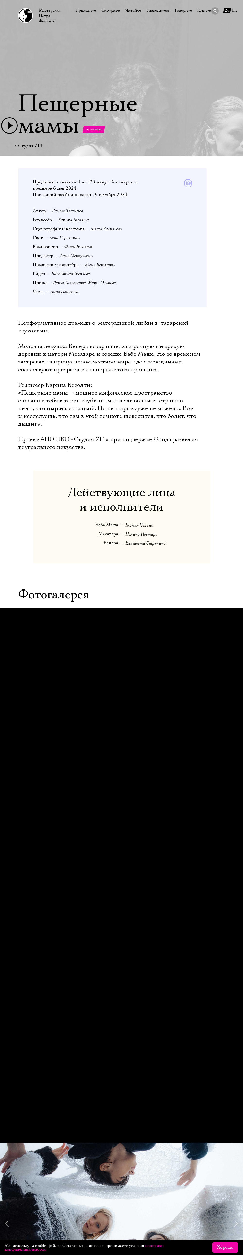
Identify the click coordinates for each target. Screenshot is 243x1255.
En (234, 10)
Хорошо (225, 1247)
